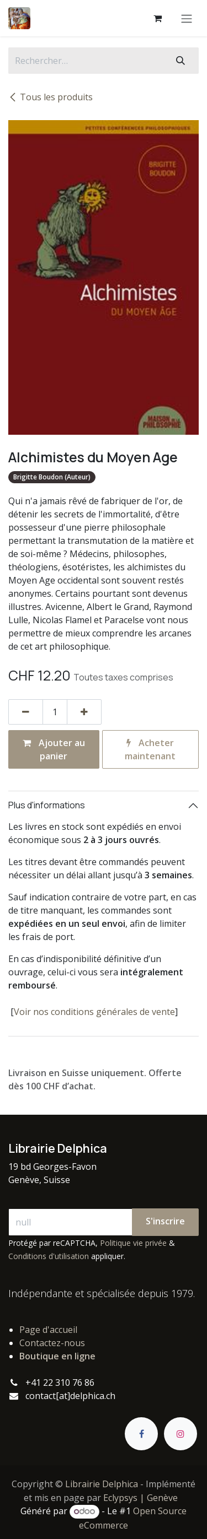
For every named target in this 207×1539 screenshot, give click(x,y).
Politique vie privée (133, 1243)
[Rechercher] (180, 60)
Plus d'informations (46, 805)
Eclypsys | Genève (140, 1498)
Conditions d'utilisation (48, 1256)
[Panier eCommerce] (157, 18)
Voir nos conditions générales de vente (94, 1012)
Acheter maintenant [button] (150, 749)
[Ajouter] (84, 712)
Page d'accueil (48, 1330)
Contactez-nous (52, 1343)
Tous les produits (50, 97)
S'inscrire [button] (165, 1221)
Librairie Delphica (101, 1484)
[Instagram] (180, 1433)
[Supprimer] (25, 712)
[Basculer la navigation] (186, 18)
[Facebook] (141, 1433)
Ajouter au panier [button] (54, 749)
